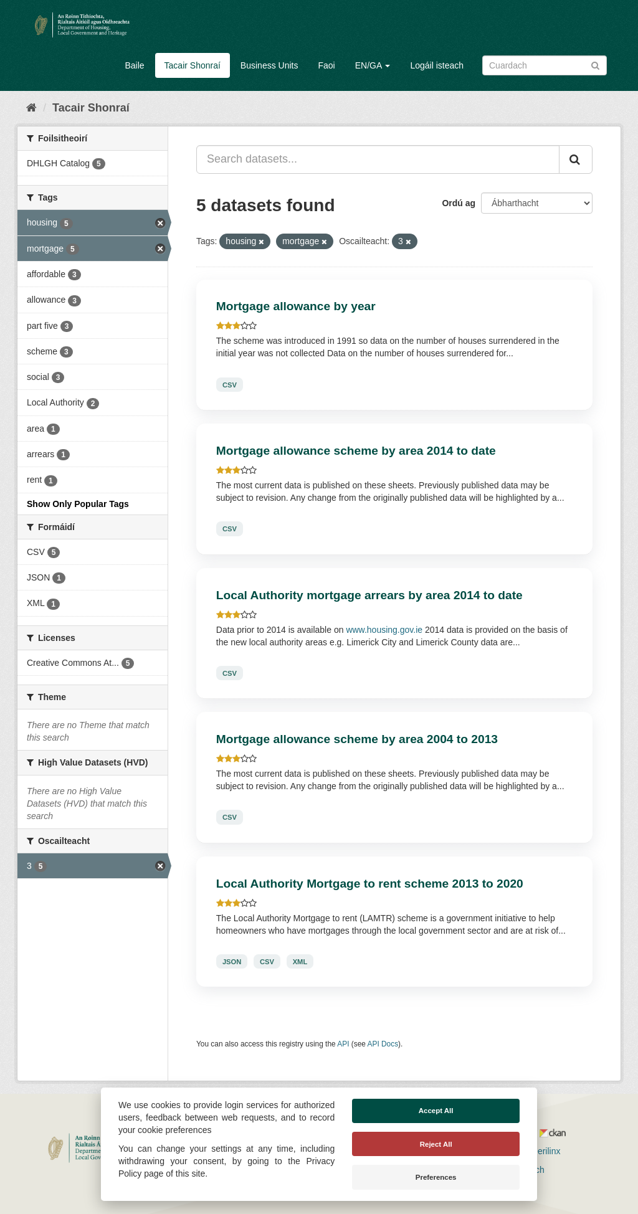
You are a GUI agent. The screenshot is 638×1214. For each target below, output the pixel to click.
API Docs (383, 1044)
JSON (231, 961)
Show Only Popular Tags (78, 504)
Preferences (436, 1177)
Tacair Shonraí (192, 65)
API (343, 1044)
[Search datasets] (544, 65)
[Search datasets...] (377, 159)
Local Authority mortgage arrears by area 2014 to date (369, 595)
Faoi (326, 65)
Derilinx (540, 1151)
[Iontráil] (595, 64)
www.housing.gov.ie (384, 630)
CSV (229, 384)
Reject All (436, 1144)
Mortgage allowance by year (296, 306)
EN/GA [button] (373, 65)
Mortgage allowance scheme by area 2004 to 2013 (357, 739)
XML (300, 961)
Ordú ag (458, 203)
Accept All (436, 1110)
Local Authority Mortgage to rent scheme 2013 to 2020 (369, 883)
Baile (134, 65)
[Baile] (31, 108)
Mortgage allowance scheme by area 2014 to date (356, 450)
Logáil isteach (437, 65)
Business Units (269, 65)
